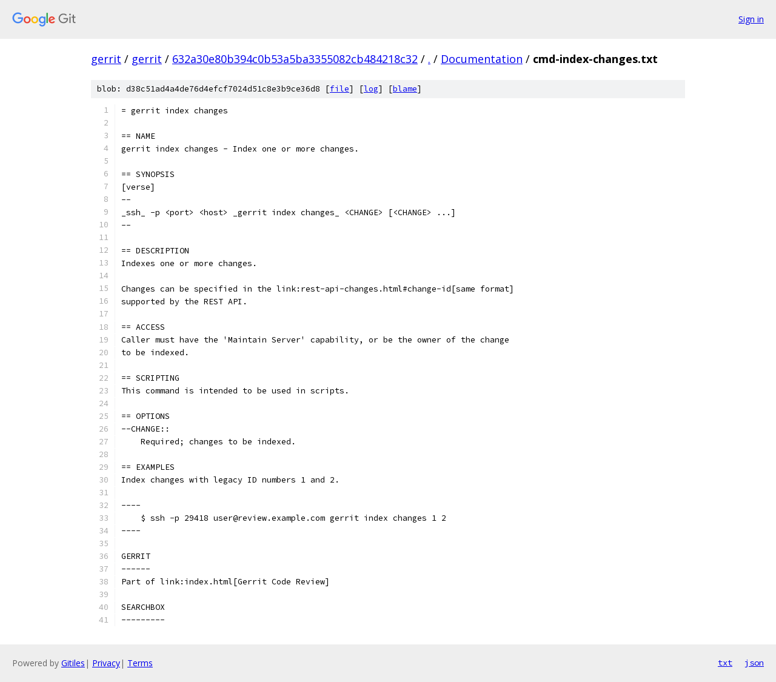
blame (405, 89)
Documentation (482, 59)
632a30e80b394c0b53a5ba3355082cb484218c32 (295, 59)
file (339, 89)
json (754, 662)
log (371, 89)
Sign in (751, 19)
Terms (140, 663)
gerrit (106, 59)
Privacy (106, 663)
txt (725, 662)
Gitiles (73, 663)
